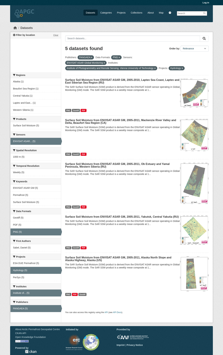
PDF (83, 110)
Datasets (90, 12)
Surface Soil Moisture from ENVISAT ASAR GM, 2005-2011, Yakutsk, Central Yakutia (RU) (122, 216)
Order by (174, 48)
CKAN (30, 351)
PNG (68, 110)
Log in (206, 2)
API (106, 312)
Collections (136, 12)
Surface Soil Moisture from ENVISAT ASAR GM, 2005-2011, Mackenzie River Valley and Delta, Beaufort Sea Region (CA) (120, 121)
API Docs (117, 312)
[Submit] (204, 39)
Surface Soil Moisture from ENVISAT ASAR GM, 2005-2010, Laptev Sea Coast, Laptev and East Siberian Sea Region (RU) (122, 81)
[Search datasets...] (132, 39)
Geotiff (76, 110)
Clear (55, 35)
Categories (106, 12)
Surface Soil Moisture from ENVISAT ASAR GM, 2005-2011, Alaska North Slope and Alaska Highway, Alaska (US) (118, 259)
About (150, 12)
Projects (121, 12)
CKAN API (20, 333)
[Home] (15, 28)
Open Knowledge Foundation (30, 337)
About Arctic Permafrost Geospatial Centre (37, 329)
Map (161, 12)
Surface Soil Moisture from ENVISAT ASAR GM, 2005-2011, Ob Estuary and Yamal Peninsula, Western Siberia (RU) (117, 165)
